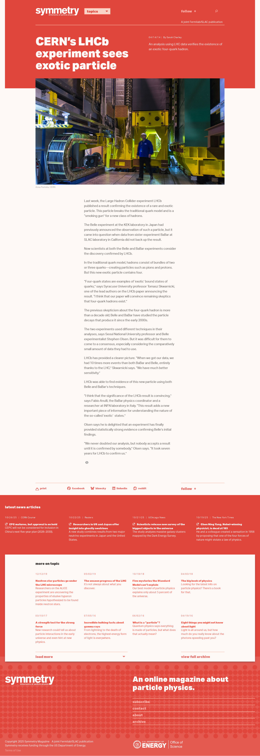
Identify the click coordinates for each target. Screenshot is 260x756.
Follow (186, 11)
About (137, 715)
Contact (139, 708)
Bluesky (98, 488)
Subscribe (141, 701)
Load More (44, 656)
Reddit (139, 488)
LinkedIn (119, 488)
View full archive (195, 656)
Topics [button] (99, 11)
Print (43, 488)
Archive (139, 721)
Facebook (76, 488)
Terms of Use (13, 751)
